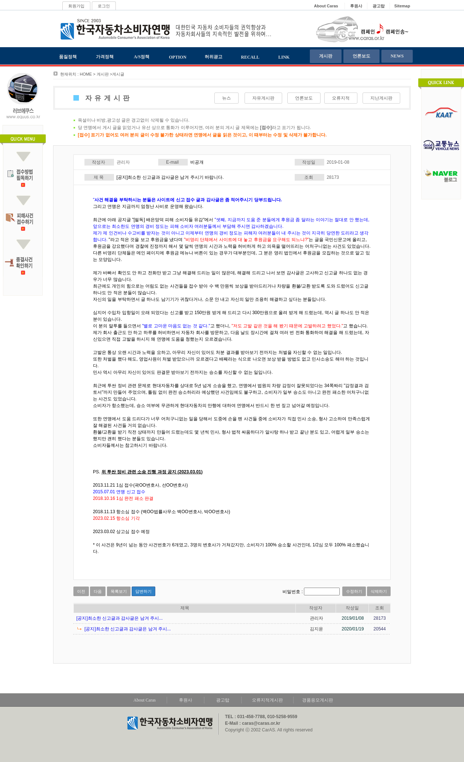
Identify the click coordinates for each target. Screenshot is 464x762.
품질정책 (68, 56)
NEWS (397, 56)
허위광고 (213, 56)
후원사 (185, 700)
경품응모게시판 (317, 700)
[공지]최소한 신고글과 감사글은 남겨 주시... (119, 618)
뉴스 (226, 98)
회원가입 (76, 6)
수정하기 (354, 591)
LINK (284, 57)
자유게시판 (263, 98)
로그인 (104, 6)
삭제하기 (379, 591)
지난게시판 (381, 98)
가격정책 (105, 56)
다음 (98, 591)
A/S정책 (142, 56)
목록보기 (119, 591)
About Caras (145, 700)
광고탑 (222, 700)
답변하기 (143, 591)
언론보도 (361, 56)
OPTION (177, 57)
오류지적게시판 (267, 700)
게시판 (325, 56)
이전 (81, 591)
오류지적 (341, 98)
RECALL (250, 57)
